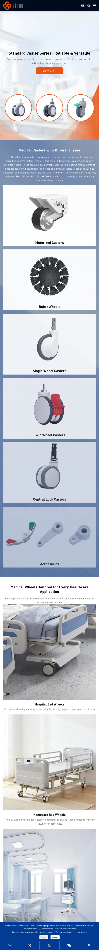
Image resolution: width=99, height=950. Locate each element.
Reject (44, 937)
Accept (55, 937)
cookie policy (68, 932)
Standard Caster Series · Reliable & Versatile (49, 53)
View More (49, 71)
